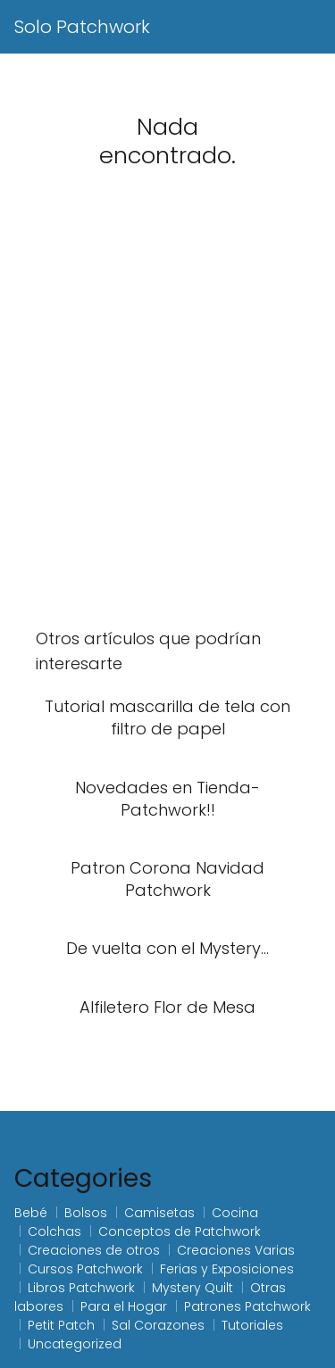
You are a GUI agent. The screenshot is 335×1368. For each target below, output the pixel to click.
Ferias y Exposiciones (227, 1269)
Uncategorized (74, 1344)
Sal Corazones (158, 1325)
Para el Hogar (123, 1306)
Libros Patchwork (81, 1288)
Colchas (54, 1231)
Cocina (235, 1213)
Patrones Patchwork (247, 1306)
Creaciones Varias (236, 1250)
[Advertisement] (167, 420)
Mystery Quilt (192, 1288)
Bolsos (85, 1213)
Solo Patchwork (82, 26)
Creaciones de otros (94, 1250)
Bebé (30, 1213)
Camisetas (159, 1213)
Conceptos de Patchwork (179, 1231)
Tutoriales (252, 1325)
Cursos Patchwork (85, 1269)
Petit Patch (61, 1325)
